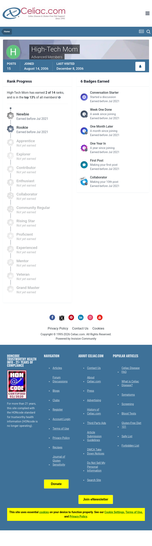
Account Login (61, 419)
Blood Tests (129, 413)
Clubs (56, 400)
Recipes (57, 447)
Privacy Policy (58, 328)
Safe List (127, 436)
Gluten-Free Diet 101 (131, 425)
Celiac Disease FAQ (131, 370)
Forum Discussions (60, 379)
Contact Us (80, 328)
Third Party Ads (96, 423)
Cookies (98, 328)
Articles (57, 368)
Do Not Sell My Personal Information (96, 466)
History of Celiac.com (94, 411)
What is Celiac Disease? (130, 383)
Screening (128, 404)
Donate (56, 484)
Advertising (94, 400)
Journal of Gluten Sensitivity (59, 460)
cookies (44, 512)
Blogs (56, 390)
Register (58, 409)
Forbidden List (130, 445)
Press (90, 390)
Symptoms (128, 394)
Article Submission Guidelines (94, 436)
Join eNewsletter (95, 499)
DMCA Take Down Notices (95, 451)
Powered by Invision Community (76, 338)
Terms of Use (61, 428)
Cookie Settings (114, 512)
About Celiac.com (94, 379)
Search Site (94, 480)
